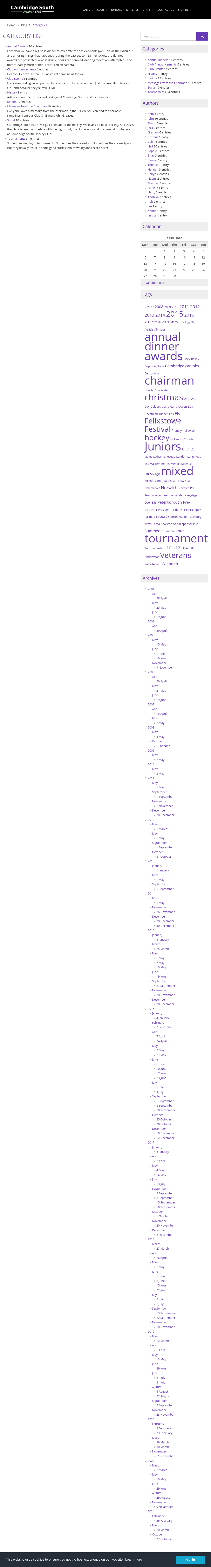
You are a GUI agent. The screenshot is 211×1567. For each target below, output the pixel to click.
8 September (165, 1198)
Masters (155, 464)
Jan (150, 206)
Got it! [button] (190, 1559)
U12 (176, 548)
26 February (164, 1521)
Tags (147, 294)
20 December (165, 815)
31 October (163, 856)
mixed (177, 470)
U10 (167, 548)
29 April (161, 631)
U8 (191, 547)
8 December (164, 1235)
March (156, 824)
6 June (160, 1064)
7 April (160, 1036)
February (158, 1022)
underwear (151, 557)
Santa (156, 524)
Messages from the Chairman (27, 106)
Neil (150, 146)
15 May (161, 644)
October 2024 (155, 283)
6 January (162, 1152)
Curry (165, 406)
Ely (177, 413)
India (190, 439)
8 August (162, 1391)
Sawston (166, 524)
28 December (165, 921)
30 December (165, 926)
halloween (189, 431)
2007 (150, 307)
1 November (164, 806)
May (155, 603)
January (157, 866)
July (154, 1082)
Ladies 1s (159, 456)
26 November (165, 912)
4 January (162, 1018)
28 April (161, 598)
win (158, 564)
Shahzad (153, 183)
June (155, 612)
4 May (160, 1170)
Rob (150, 201)
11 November (165, 1456)
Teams (87, 10)
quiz (198, 510)
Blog (24, 25)
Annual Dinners (17, 46)
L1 (188, 449)
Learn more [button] (133, 1559)
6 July (160, 1304)
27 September (165, 986)
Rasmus (153, 137)
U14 (184, 547)
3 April (160, 1161)
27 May (161, 1055)
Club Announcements (21, 69)
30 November (165, 995)
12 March (162, 1341)
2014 (160, 315)
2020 (166, 321)
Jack (150, 128)
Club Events (15, 79)
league (170, 456)
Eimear (152, 160)
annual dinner (162, 341)
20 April (161, 681)
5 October (163, 746)
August (156, 1387)
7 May (160, 963)
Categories (153, 49)
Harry (151, 192)
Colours (156, 406)
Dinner (163, 414)
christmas (163, 397)
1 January (162, 870)
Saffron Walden (178, 517)
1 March (161, 829)
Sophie (152, 151)
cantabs (192, 365)
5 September (165, 1101)
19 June (161, 617)
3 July (160, 1299)
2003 (151, 635)
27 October (163, 1539)
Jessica (152, 215)
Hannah (153, 169)
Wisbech (170, 564)
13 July (160, 1184)
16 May (161, 1175)
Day (190, 406)
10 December (165, 1133)
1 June (160, 654)
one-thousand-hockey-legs (180, 495)
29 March (162, 1442)
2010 (175, 307)
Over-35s (150, 502)
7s (192, 322)
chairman (169, 380)
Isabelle (153, 188)
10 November (165, 1327)
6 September (165, 1105)
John (151, 118)
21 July (160, 1378)
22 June (161, 1290)
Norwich (169, 487)
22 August (163, 1396)
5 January (162, 939)
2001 (151, 589)
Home (11, 25)
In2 (184, 439)
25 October (163, 1119)
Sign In (184, 10)
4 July (160, 1092)
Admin (152, 211)
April (155, 594)
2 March (161, 1470)
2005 (151, 672)
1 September (165, 797)
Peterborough (169, 502)
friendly (177, 431)
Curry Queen (178, 406)
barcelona (157, 366)
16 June (161, 658)
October (157, 741)
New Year (184, 481)
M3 (146, 464)
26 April (161, 1258)
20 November (165, 1225)
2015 (174, 314)
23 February (164, 1433)
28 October (163, 1124)
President (164, 510)
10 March (162, 1530)
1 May (160, 787)
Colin (151, 142)
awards (163, 355)
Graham (153, 132)
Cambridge (174, 365)
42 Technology (180, 322)
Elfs (171, 414)
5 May (160, 737)
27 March (162, 1248)
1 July (160, 1087)
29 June (161, 1368)
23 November (165, 1414)
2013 (149, 315)
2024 (151, 1511)
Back (187, 359)
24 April (161, 1041)
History (12, 92)
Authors (151, 103)
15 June (161, 1285)
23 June (161, 1078)
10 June (161, 1069)
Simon (152, 123)
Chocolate (161, 390)
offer (158, 495)
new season (169, 481)
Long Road (194, 456)
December (159, 810)
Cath (151, 114)
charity (148, 390)
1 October (163, 1216)
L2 (192, 449)
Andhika (153, 197)
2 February (163, 1027)
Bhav (151, 155)
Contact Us (165, 10)
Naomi (152, 178)
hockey (156, 437)
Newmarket (152, 488)
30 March (162, 1447)
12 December (165, 1138)
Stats (147, 10)
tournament (176, 538)
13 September (165, 1313)
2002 (151, 621)
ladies (148, 456)
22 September (165, 1318)
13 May (161, 1359)
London (181, 456)
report (161, 516)
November (159, 663)
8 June (160, 1281)
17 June (161, 1073)
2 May (160, 723)
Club (102, 10)
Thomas (153, 165)
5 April (160, 1350)
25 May (161, 607)
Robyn (152, 174)
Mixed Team (152, 481)
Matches (132, 10)
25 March (162, 949)
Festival (157, 429)
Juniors (116, 10)
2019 (151, 1331)
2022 (151, 1461)
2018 (157, 322)
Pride (175, 510)
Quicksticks (186, 510)
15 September (165, 1202)
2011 (184, 306)
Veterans (175, 555)
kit (183, 449)
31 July (160, 1382)
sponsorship (190, 524)
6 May (160, 958)
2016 (189, 315)
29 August (163, 1497)
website (149, 564)
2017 (148, 321)
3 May (160, 773)
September (159, 792)
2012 (195, 306)
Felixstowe (162, 420)
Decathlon (151, 414)
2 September (165, 1193)
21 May (161, 690)
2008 (159, 306)
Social (11, 120)
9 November (164, 667)
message (152, 473)
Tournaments (16, 138)
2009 (167, 307)
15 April (161, 714)
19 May (161, 967)
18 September (165, 1110)
